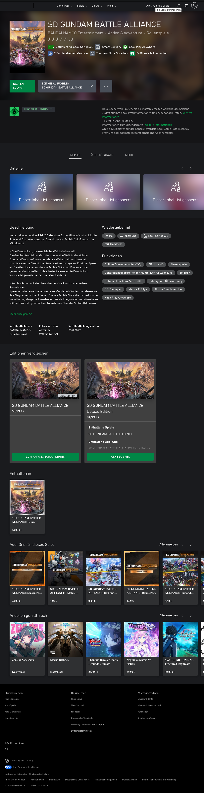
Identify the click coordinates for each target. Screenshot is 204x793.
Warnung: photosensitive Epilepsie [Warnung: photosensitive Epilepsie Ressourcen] (87, 724)
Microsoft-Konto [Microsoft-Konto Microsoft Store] (145, 699)
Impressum (54, 779)
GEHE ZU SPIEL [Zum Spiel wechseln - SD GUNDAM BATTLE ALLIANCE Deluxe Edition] (120, 456)
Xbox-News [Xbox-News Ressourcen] (76, 699)
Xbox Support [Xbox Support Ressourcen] (77, 705)
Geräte (95, 5)
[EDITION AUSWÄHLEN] (67, 86)
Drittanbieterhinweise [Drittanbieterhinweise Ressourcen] (81, 730)
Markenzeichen (129, 779)
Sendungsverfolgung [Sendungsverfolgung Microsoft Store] (147, 718)
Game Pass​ (63, 5)
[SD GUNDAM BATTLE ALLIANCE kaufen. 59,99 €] (22, 86)
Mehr (110, 5)
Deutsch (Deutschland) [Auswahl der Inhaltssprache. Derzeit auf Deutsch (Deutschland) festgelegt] (22, 760)
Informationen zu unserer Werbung (159, 779)
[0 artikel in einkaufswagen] (186, 5)
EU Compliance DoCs (15, 785)
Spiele (80, 5)
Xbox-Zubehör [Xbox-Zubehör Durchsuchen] (11, 718)
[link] (27, 507)
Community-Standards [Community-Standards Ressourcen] (82, 718)
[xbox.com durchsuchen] (178, 5)
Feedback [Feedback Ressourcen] (75, 711)
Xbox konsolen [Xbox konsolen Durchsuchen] (12, 699)
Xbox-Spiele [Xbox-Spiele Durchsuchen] (10, 705)
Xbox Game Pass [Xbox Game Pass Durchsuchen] (13, 711)
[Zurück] (182, 168)
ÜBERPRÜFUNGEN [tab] (102, 155)
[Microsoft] (18, 5)
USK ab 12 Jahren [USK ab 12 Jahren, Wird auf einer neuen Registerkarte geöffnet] (38, 109)
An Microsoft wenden (15, 779)
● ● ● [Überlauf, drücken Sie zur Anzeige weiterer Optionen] (106, 86)
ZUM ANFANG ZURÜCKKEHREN (45, 456)
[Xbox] (45, 5)
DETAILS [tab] (75, 155)
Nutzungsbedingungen (106, 779)
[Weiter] (190, 168)
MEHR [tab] (129, 155)
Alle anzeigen (168, 544)
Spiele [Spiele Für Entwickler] (8, 749)
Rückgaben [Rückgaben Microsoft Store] (143, 711)
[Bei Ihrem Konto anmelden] (194, 5)
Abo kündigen (37, 779)
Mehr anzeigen (21, 314)
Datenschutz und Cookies (77, 779)
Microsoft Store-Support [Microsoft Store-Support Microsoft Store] (149, 705)
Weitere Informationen (158, 125)
